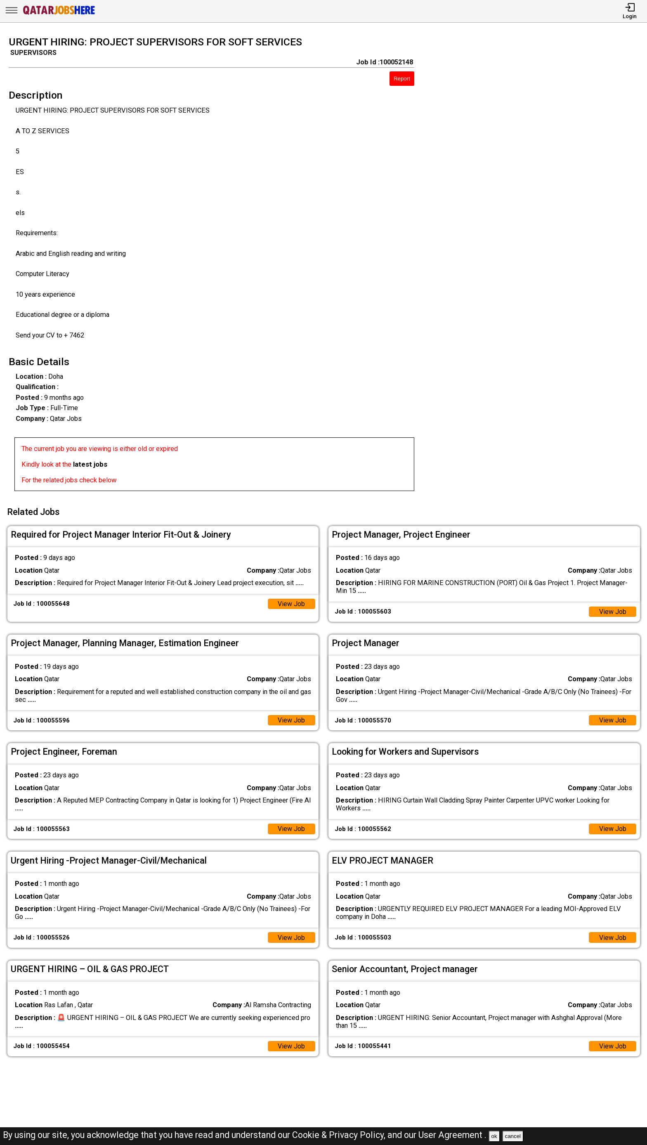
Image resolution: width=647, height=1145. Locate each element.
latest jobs (90, 464)
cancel (513, 1136)
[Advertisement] (539, 266)
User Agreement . (452, 1135)
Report (402, 79)
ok (494, 1136)
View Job (291, 602)
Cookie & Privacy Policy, (339, 1135)
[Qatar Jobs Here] (59, 14)
